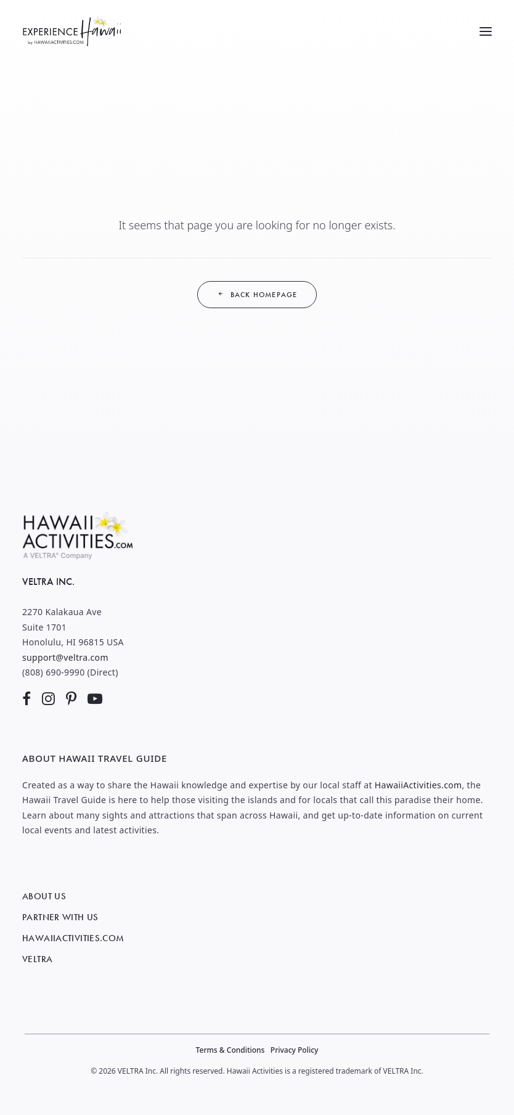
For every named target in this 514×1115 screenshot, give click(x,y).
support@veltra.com (65, 657)
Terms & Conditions (230, 1050)
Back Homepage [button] (257, 295)
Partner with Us (60, 917)
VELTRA (37, 959)
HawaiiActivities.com (418, 785)
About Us (44, 896)
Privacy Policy (295, 1050)
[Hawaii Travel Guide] (71, 31)
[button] (485, 31)
